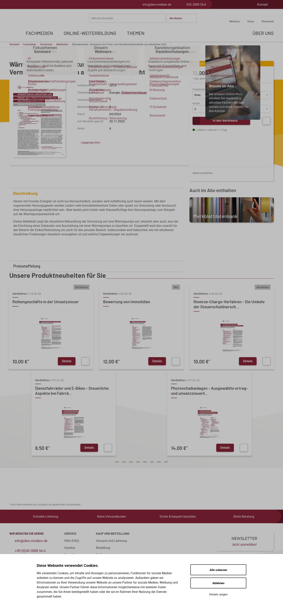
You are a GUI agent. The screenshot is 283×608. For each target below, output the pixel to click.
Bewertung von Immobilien (126, 302)
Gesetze (69, 548)
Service (70, 533)
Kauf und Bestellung (112, 533)
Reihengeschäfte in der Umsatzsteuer (45, 302)
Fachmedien (29, 44)
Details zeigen (218, 594)
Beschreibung (97, 193)
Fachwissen (46, 44)
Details (66, 361)
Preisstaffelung (97, 266)
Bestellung (103, 548)
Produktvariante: (201, 89)
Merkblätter (62, 44)
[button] (181, 18)
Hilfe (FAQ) (71, 541)
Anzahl (196, 103)
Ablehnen (218, 583)
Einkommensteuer (134, 92)
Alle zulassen (218, 570)
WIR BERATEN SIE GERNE (26, 533)
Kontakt (262, 4)
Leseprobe (88, 142)
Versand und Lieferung (111, 541)
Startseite (14, 44)
